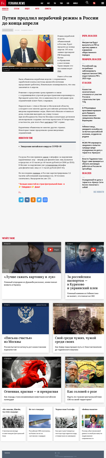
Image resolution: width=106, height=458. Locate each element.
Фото (38, 9)
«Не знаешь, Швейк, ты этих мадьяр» (13, 410)
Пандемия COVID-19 (27, 30)
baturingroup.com (68, 455)
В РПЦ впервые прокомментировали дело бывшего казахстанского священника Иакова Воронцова (91, 114)
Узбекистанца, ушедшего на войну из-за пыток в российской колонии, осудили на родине (92, 131)
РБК (59, 71)
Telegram (26, 187)
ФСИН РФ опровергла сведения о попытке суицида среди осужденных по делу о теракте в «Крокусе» (92, 147)
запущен (49, 122)
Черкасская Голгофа (66, 409)
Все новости (99, 191)
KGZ (49, 3)
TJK (55, 3)
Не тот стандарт (37, 409)
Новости (5, 9)
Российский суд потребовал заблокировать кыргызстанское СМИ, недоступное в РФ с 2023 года (92, 72)
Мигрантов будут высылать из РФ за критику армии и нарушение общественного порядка (90, 48)
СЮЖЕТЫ (49, 9)
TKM (62, 3)
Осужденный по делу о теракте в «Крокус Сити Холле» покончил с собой (92, 183)
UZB (69, 3)
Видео (28, 9)
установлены (51, 165)
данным (36, 173)
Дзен (37, 187)
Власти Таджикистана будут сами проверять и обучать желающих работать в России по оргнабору (93, 164)
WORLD (77, 3)
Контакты (7, 452)
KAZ (42, 3)
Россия (17, 30)
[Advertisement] (53, 221)
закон (45, 157)
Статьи (17, 9)
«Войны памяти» (91, 409)
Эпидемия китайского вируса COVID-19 (42, 146)
